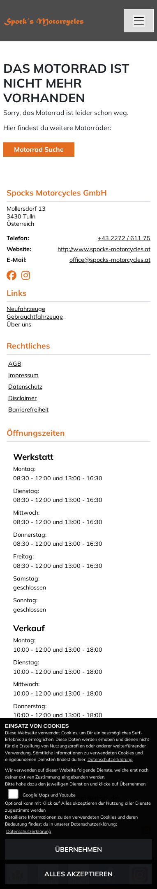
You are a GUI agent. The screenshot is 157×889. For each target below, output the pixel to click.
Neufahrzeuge (26, 309)
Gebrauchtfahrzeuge (35, 316)
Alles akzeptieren (78, 874)
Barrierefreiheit (28, 409)
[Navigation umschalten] (139, 21)
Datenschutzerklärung (110, 759)
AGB (14, 363)
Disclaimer (22, 398)
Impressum (23, 375)
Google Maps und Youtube (49, 795)
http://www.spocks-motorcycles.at (104, 249)
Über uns (19, 324)
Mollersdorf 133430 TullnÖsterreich (26, 216)
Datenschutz (25, 386)
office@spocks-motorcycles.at (109, 259)
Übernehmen (78, 849)
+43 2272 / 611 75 (124, 238)
